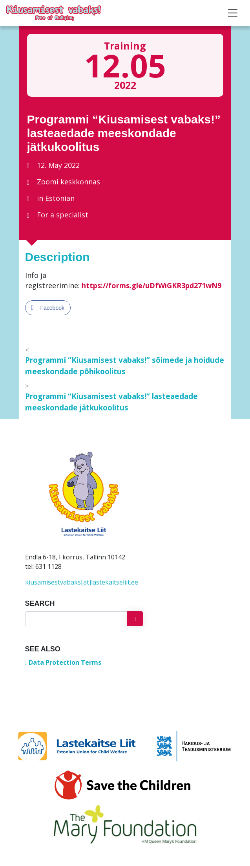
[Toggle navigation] (233, 13)
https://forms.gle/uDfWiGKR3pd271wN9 (151, 285)
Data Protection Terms (65, 662)
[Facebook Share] (48, 307)
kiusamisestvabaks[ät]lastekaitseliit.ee (81, 582)
